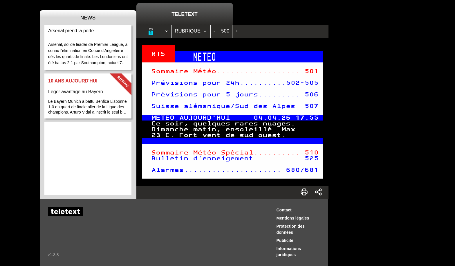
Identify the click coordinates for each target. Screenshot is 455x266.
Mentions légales (293, 218)
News (88, 18)
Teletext (184, 14)
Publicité (285, 240)
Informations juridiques (289, 251)
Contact (284, 210)
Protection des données (291, 229)
